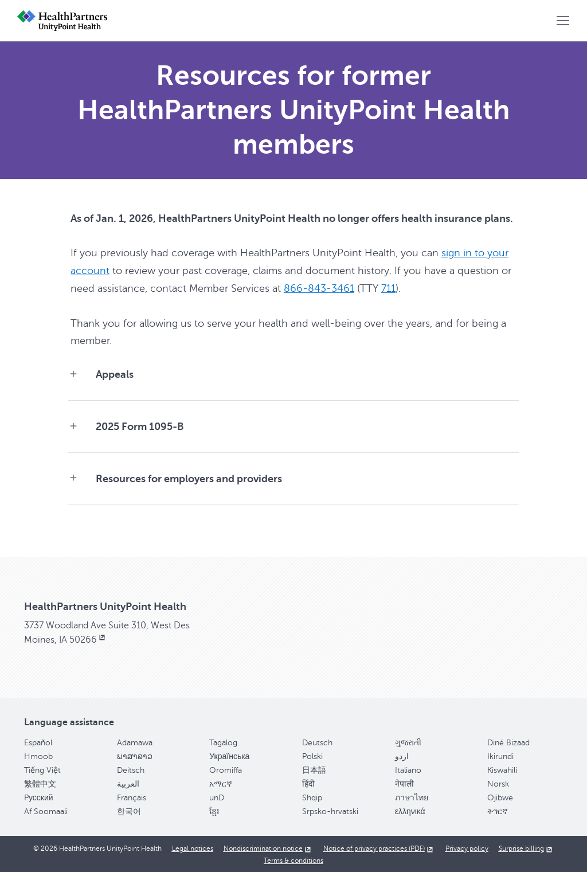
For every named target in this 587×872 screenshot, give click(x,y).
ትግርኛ (497, 810)
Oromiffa (225, 769)
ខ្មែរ (214, 810)
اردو (402, 755)
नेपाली (404, 783)
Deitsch (130, 769)
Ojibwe (500, 796)
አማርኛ (220, 783)
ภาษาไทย (411, 796)
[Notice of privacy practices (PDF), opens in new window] (379, 847)
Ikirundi (500, 755)
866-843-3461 (319, 287)
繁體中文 (40, 783)
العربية (128, 783)
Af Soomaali (46, 810)
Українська (229, 755)
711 (388, 287)
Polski (312, 755)
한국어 (129, 810)
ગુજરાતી (408, 741)
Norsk (498, 783)
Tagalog (223, 741)
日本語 (314, 769)
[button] (563, 21)
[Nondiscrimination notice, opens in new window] (268, 847)
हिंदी (308, 783)
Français (131, 796)
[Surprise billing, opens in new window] (526, 847)
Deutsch (317, 741)
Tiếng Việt (42, 769)
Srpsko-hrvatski (330, 810)
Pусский (38, 796)
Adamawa (134, 741)
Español (38, 741)
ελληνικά (410, 810)
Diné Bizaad (508, 741)
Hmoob (38, 755)
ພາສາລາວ (134, 755)
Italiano (408, 769)
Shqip (312, 796)
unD (216, 796)
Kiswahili (502, 769)
